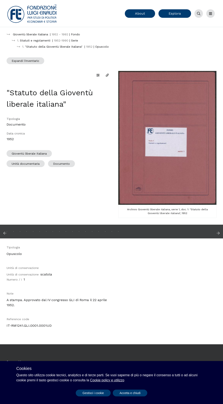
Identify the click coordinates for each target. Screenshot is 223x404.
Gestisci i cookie (93, 393)
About (140, 13)
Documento (61, 163)
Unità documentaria (26, 163)
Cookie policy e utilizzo (107, 380)
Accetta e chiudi (130, 393)
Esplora (175, 13)
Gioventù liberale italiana (29, 153)
